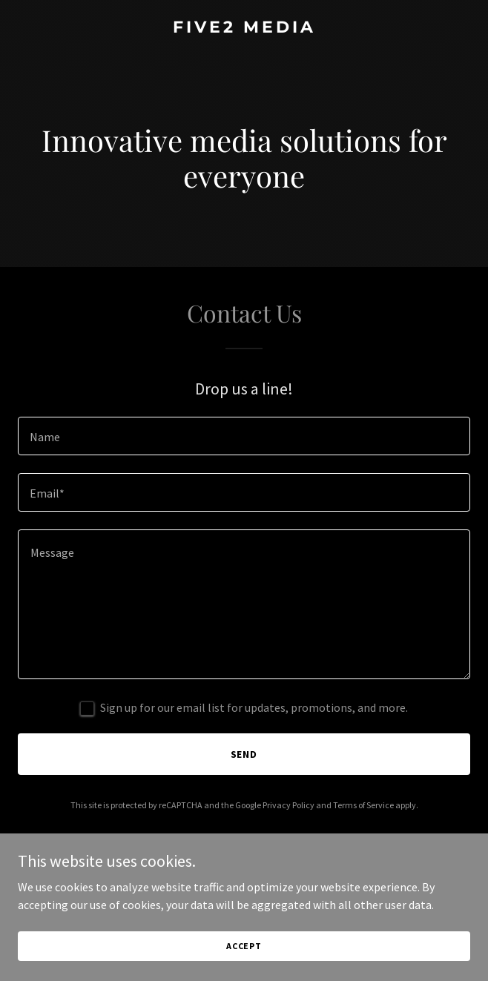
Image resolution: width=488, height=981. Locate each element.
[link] (244, 28)
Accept (244, 945)
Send (244, 754)
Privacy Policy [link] (288, 804)
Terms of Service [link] (363, 804)
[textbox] (244, 436)
